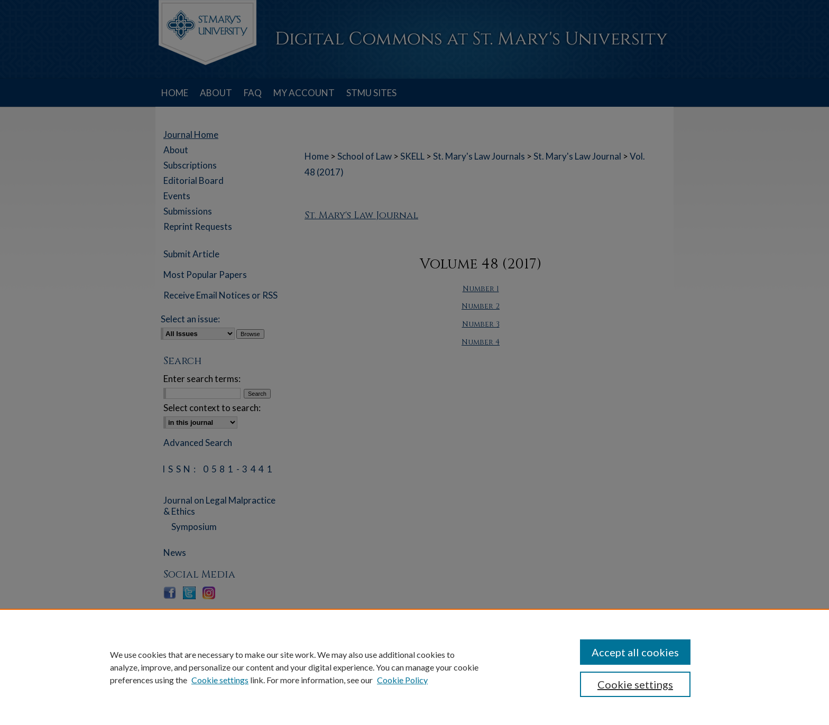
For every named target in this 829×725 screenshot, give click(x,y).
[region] (414, 667)
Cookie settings (219, 680)
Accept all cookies (635, 652)
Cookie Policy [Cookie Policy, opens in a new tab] (402, 680)
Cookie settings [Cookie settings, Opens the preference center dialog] (635, 684)
